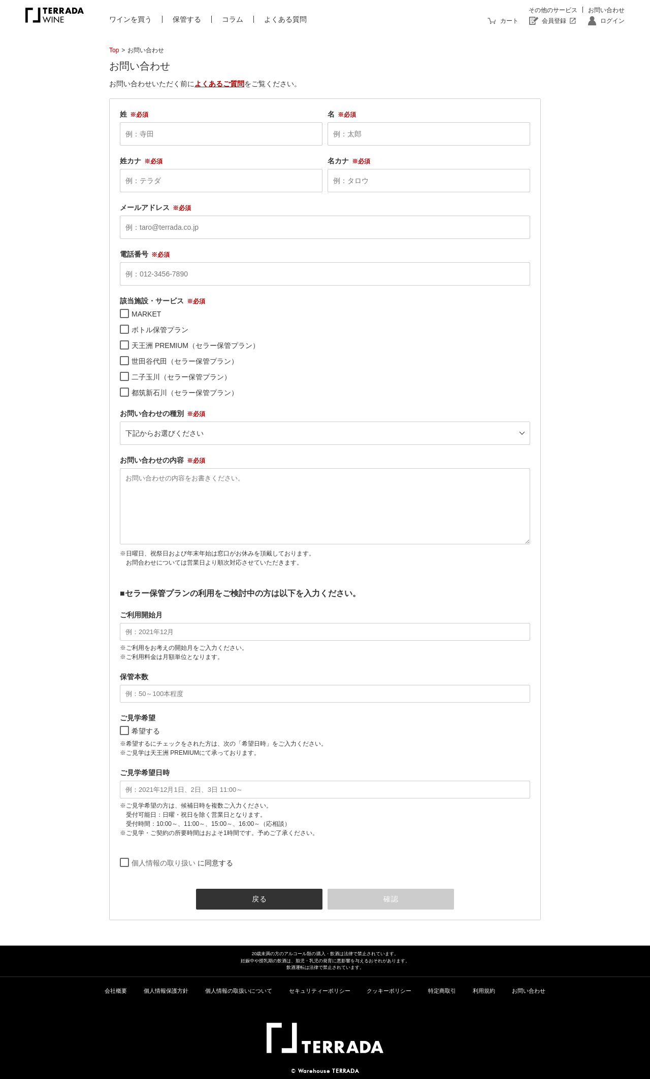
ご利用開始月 (141, 615)
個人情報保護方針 (166, 991)
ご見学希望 (137, 718)
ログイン (612, 20)
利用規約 (484, 991)
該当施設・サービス (152, 301)
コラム (232, 19)
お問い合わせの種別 (152, 413)
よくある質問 (285, 19)
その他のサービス (553, 10)
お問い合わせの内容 (152, 460)
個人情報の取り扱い (164, 863)
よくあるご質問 (219, 84)
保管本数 (134, 677)
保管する (187, 19)
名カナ (338, 161)
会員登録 (554, 20)
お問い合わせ (606, 10)
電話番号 (134, 254)
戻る (259, 899)
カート (509, 20)
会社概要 (116, 991)
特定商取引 (442, 991)
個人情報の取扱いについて (238, 991)
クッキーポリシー (389, 991)
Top (114, 50)
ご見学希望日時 (145, 773)
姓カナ (130, 161)
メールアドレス (145, 207)
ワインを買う (130, 19)
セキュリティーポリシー (319, 991)
